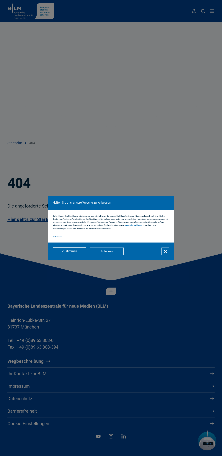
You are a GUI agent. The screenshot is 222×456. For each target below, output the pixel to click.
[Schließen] (165, 251)
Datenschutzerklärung (134, 225)
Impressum (57, 236)
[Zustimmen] (69, 251)
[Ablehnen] (107, 251)
